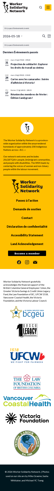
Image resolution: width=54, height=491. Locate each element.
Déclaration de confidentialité (27, 226)
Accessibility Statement (27, 235)
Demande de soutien (27, 209)
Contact (27, 218)
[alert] (27, 45)
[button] (48, 7)
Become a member (27, 253)
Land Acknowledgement (27, 244)
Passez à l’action (27, 200)
